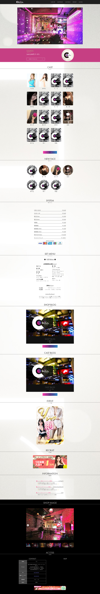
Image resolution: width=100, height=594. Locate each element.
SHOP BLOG (60, 2)
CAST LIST (53, 2)
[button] (72, 525)
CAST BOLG (67, 2)
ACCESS (80, 2)
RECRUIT (74, 2)
